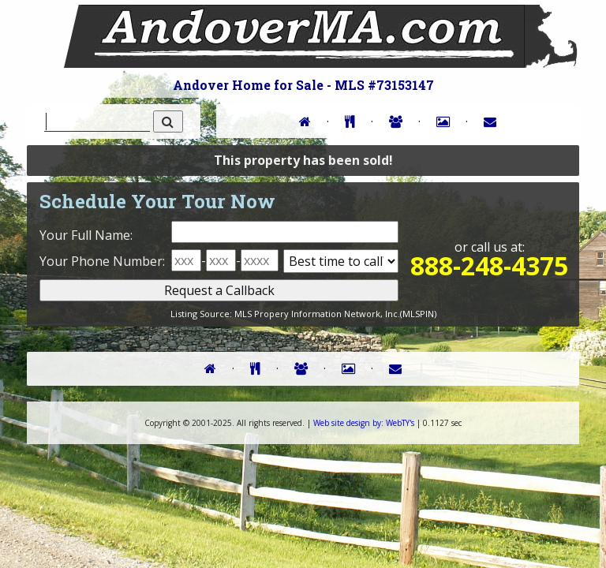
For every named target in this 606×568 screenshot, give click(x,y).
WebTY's (363, 422)
